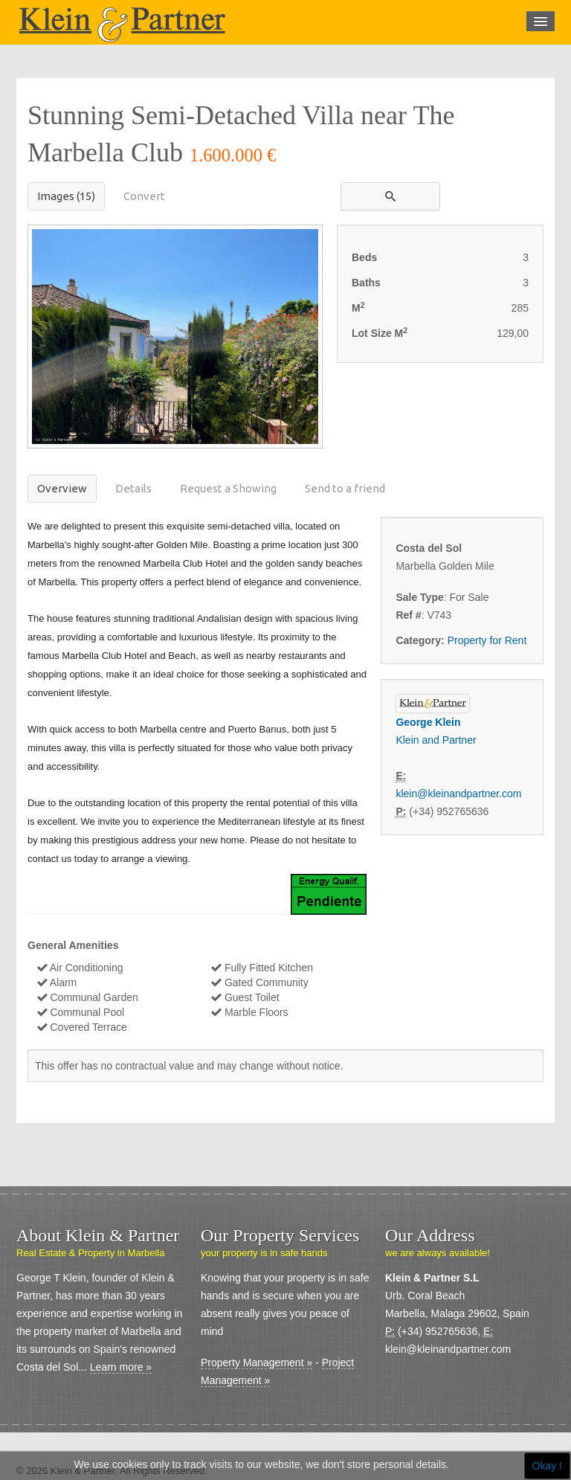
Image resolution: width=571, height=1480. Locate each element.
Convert (144, 196)
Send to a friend (345, 488)
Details (133, 488)
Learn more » (121, 1367)
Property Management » (256, 1362)
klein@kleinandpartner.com (458, 793)
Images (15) (66, 196)
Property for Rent (487, 640)
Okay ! (547, 1466)
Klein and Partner (436, 740)
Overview (62, 488)
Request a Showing (228, 488)
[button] (390, 196)
